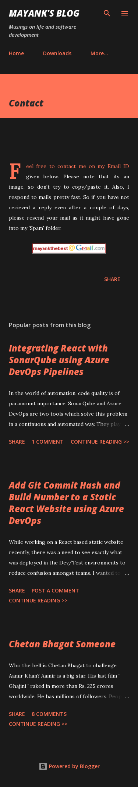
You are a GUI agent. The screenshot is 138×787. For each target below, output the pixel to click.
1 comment (48, 441)
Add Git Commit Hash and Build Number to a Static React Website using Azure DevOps (66, 503)
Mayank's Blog (44, 13)
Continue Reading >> (100, 441)
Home (16, 53)
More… (99, 53)
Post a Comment (55, 590)
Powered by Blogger (69, 766)
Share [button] (112, 279)
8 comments (49, 713)
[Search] (107, 13)
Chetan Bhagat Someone (62, 644)
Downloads (57, 53)
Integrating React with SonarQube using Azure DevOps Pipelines (59, 360)
